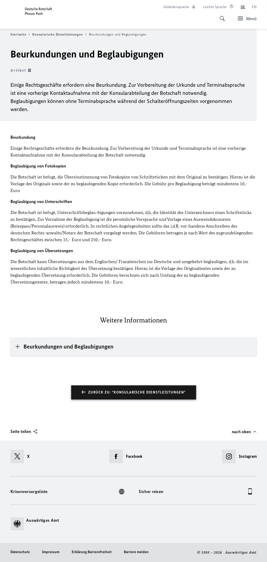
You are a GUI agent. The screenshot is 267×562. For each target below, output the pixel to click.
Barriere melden (136, 552)
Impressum (50, 552)
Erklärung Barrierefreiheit (92, 552)
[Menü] (246, 18)
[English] (254, 7)
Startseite (20, 34)
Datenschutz (20, 552)
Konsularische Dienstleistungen (59, 34)
